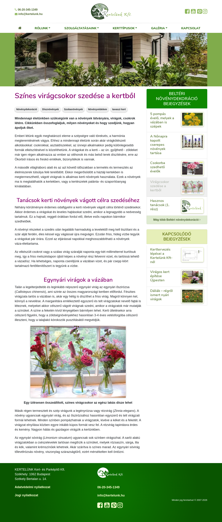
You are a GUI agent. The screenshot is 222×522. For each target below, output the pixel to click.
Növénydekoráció (26, 109)
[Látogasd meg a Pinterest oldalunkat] (114, 506)
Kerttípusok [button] (124, 28)
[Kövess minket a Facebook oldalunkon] (100, 506)
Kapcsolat (190, 28)
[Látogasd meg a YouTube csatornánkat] (107, 506)
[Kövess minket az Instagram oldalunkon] (120, 506)
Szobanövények (73, 109)
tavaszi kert (119, 109)
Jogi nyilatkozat (26, 495)
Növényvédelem (97, 109)
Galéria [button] (158, 28)
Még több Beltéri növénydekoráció (176, 219)
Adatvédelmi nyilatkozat (32, 487)
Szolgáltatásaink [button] (80, 28)
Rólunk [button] (41, 28)
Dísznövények (50, 109)
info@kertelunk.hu (29, 14)
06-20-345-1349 (26, 9)
